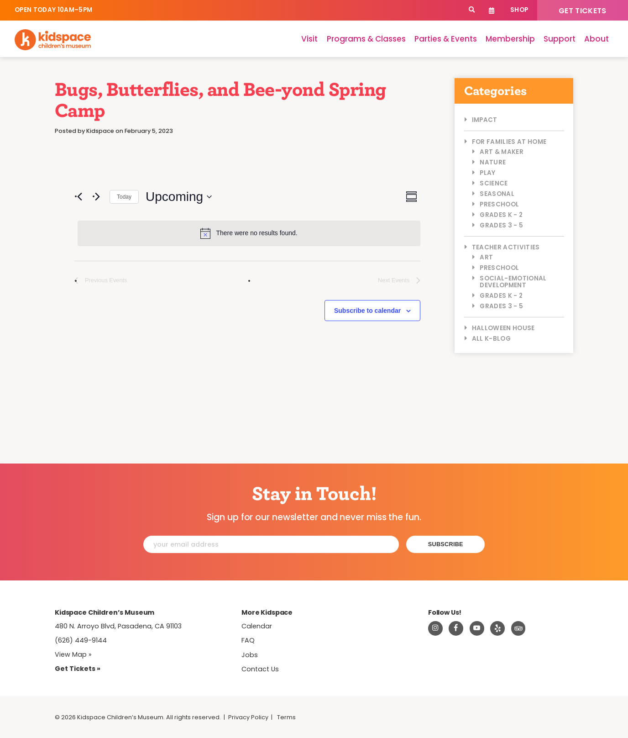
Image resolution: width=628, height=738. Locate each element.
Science (494, 183)
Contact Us (260, 669)
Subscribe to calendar (367, 310)
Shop (519, 9)
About (596, 38)
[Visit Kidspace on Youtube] (477, 628)
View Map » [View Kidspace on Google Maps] (73, 654)
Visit (309, 38)
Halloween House (503, 328)
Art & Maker (501, 151)
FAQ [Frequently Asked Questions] (248, 640)
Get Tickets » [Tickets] (77, 668)
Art (486, 257)
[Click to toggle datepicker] (179, 197)
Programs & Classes (366, 38)
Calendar (492, 10)
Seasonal (497, 193)
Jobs (249, 654)
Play (487, 172)
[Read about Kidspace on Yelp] (497, 628)
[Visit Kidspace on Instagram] (435, 628)
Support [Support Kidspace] (560, 38)
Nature (493, 162)
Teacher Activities (506, 247)
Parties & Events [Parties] (445, 38)
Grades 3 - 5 (501, 225)
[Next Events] (97, 196)
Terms (286, 717)
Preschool (499, 204)
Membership (510, 38)
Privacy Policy (248, 717)
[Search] (471, 10)
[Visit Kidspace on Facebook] (456, 628)
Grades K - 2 (501, 214)
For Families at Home (509, 141)
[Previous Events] (79, 196)
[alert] (249, 233)
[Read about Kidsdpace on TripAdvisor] (518, 628)
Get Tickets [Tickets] (583, 10)
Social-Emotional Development (513, 282)
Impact (484, 119)
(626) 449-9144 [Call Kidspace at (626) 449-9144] (81, 640)
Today (124, 197)
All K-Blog (491, 338)
